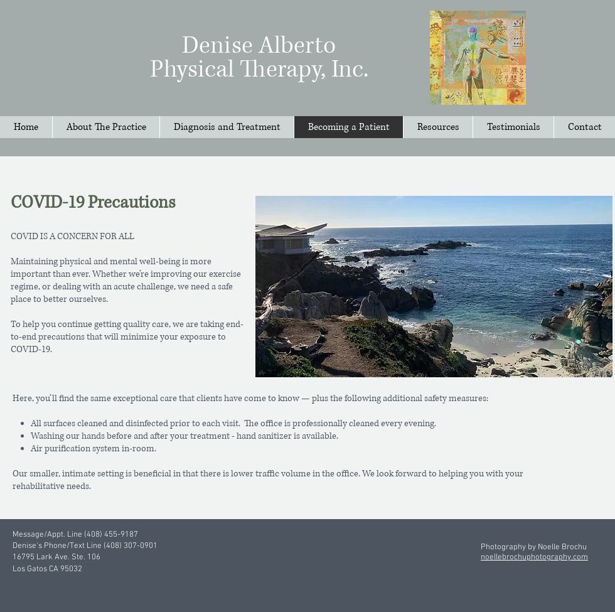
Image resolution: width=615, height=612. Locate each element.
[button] (438, 127)
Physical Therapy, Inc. (259, 69)
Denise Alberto (259, 46)
